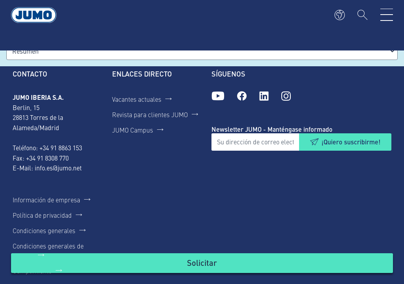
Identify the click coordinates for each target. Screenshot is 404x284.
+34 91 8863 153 (60, 147)
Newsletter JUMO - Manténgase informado (272, 129)
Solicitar (202, 262)
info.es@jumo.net (58, 167)
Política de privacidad (42, 215)
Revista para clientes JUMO (150, 114)
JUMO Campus (132, 129)
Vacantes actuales (136, 99)
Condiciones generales (44, 230)
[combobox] (202, 51)
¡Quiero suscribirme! (351, 141)
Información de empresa (46, 199)
